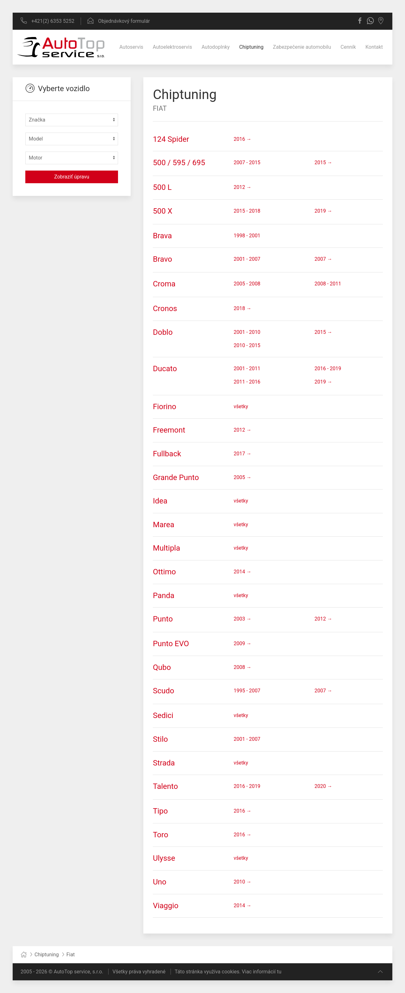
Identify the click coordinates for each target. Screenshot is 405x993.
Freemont (169, 430)
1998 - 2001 (247, 236)
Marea (163, 524)
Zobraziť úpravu (71, 177)
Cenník (348, 47)
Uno (159, 881)
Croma (164, 283)
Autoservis (131, 47)
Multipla (166, 548)
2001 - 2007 (247, 259)
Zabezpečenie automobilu (302, 47)
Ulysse (164, 858)
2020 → (323, 786)
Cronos (165, 308)
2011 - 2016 (247, 382)
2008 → (243, 667)
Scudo (163, 690)
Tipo (160, 811)
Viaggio (165, 905)
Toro (160, 834)
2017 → (243, 454)
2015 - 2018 (247, 211)
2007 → (323, 259)
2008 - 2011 (328, 284)
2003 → (243, 619)
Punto (163, 619)
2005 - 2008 (247, 284)
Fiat (160, 108)
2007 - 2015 (247, 162)
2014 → (243, 572)
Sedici (163, 715)
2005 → (243, 477)
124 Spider (171, 139)
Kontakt (374, 47)
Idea (160, 501)
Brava (162, 235)
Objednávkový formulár (118, 21)
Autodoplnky (216, 47)
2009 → (243, 643)
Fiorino (164, 406)
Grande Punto (176, 477)
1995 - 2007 (247, 691)
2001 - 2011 (247, 368)
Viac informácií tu (261, 972)
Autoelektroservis (172, 47)
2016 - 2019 (328, 368)
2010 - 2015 (247, 345)
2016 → (243, 139)
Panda (163, 595)
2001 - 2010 (247, 332)
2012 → (243, 187)
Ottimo (164, 571)
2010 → (243, 882)
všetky (241, 406)
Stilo (160, 739)
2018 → (243, 308)
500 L (162, 187)
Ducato (165, 368)
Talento (165, 786)
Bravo (162, 259)
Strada (164, 763)
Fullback (167, 453)
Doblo (162, 332)
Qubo (162, 667)
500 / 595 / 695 (179, 162)
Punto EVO (171, 643)
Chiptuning (251, 47)
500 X (162, 211)
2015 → (323, 162)
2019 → (323, 211)
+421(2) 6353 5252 (47, 21)
